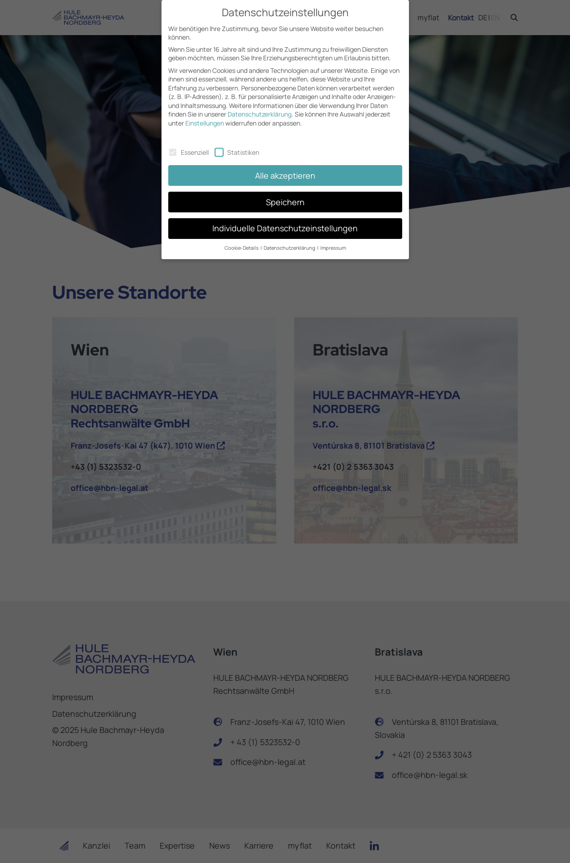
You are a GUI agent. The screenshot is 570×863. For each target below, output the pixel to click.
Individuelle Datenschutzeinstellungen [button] (285, 221)
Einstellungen (204, 115)
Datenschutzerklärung (260, 107)
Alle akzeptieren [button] (285, 167)
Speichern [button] (285, 194)
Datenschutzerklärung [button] (290, 241)
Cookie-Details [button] (242, 241)
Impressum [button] (333, 241)
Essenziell (188, 144)
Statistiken (237, 144)
